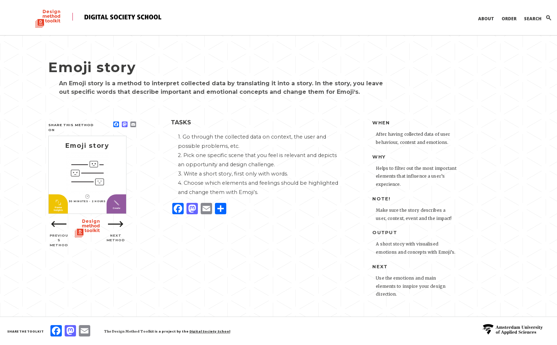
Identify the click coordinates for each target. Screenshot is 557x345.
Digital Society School (209, 331)
